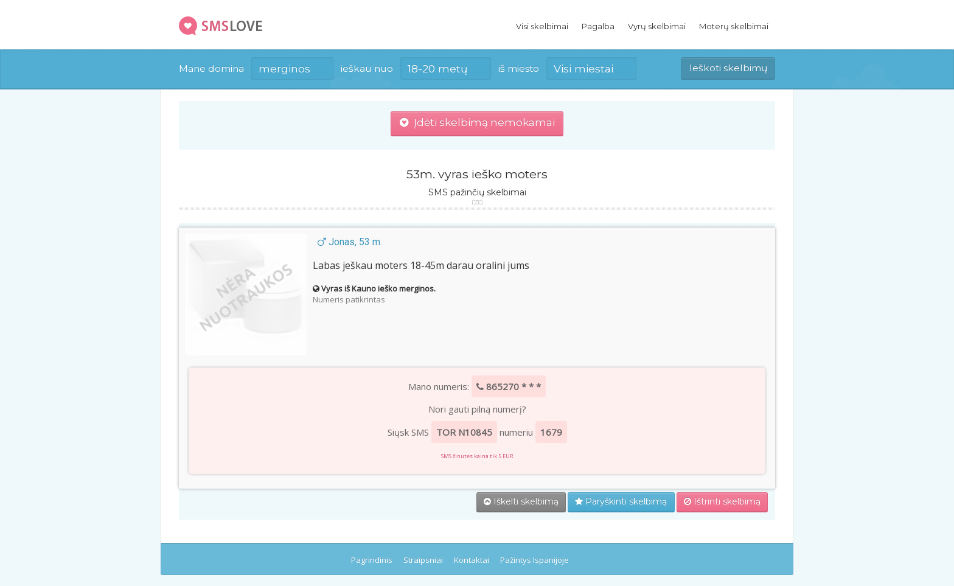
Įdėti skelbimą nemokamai (477, 122)
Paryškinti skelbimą (621, 501)
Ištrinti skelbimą (722, 501)
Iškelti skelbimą (521, 501)
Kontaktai (471, 559)
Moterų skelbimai (733, 26)
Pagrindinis (371, 559)
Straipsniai (423, 559)
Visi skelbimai (542, 26)
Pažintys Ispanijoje (534, 559)
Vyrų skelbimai (657, 26)
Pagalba (598, 26)
